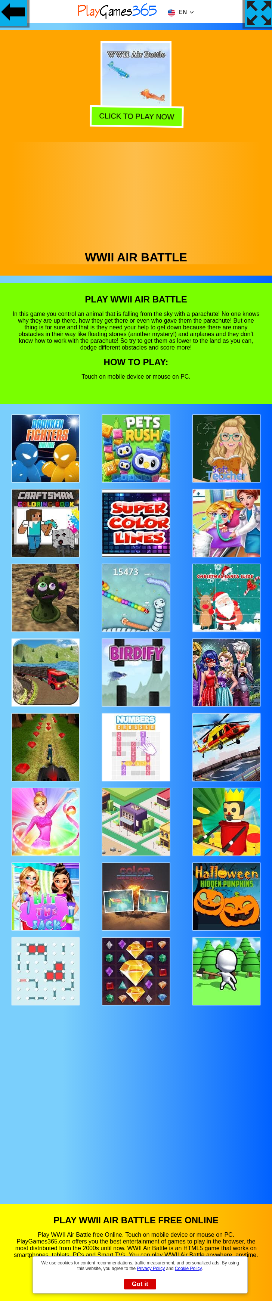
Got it (140, 1284)
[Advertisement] (136, 194)
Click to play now (135, 116)
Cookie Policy (188, 1268)
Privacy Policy (151, 1268)
